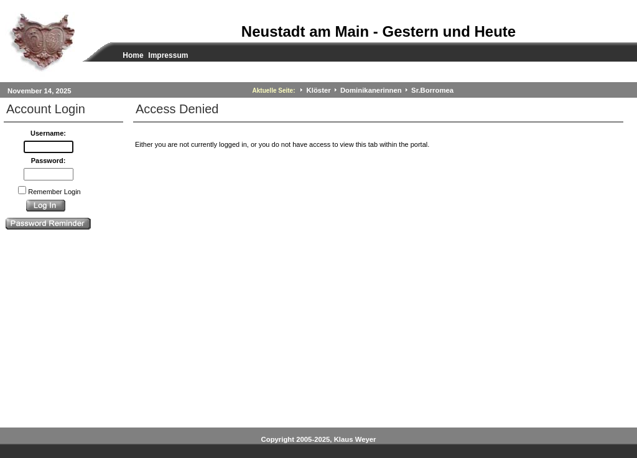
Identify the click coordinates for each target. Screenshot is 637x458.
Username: (48, 133)
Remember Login (54, 191)
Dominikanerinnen (371, 90)
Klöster (319, 90)
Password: (48, 160)
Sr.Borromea (432, 90)
